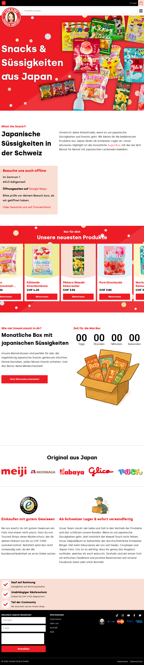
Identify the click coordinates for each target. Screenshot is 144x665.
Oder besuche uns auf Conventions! (27, 207)
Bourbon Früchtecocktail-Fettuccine (14, 284)
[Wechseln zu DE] (4, 3)
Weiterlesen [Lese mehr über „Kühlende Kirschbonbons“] (54, 296)
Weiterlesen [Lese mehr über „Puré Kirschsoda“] (126, 296)
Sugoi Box (114, 145)
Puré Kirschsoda (122, 282)
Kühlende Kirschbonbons (49, 284)
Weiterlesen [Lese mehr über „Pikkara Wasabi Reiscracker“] (90, 296)
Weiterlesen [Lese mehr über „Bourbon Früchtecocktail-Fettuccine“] (17, 296)
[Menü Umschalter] (141, 11)
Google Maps (38, 188)
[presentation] (22, 638)
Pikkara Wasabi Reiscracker (85, 284)
